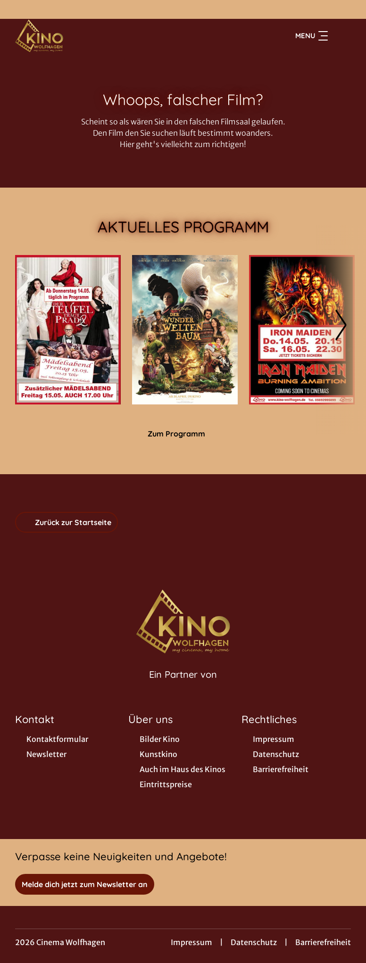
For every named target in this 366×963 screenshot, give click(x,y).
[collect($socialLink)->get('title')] (17, 9)
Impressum (191, 942)
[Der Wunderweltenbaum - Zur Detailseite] (185, 329)
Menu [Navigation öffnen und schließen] (311, 36)
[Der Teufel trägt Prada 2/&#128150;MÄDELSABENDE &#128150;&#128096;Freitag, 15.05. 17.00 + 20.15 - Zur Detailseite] (68, 329)
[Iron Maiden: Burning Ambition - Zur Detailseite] (302, 329)
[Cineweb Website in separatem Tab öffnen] (183, 686)
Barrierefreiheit (323, 942)
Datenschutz (254, 942)
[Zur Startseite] (81, 35)
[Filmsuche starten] (341, 35)
